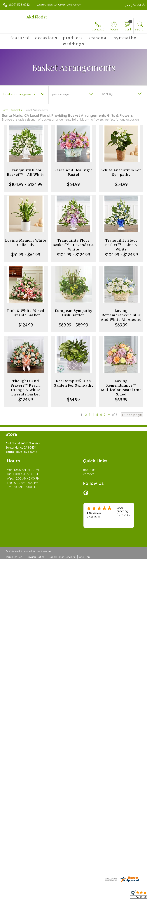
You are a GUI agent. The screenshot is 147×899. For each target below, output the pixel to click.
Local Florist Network (62, 557)
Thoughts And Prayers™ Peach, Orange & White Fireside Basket (26, 387)
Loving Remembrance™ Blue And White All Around (121, 315)
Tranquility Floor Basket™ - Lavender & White (73, 244)
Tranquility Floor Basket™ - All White (26, 172)
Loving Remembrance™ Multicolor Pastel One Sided (121, 387)
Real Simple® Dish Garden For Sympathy (74, 383)
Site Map (84, 557)
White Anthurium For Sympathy (121, 172)
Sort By (107, 94)
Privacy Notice (35, 557)
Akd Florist (37, 17)
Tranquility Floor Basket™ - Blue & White (121, 244)
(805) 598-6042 (19, 4)
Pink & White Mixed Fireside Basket (25, 313)
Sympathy (16, 109)
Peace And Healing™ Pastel (73, 172)
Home (5, 109)
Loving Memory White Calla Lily (25, 242)
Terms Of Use (14, 557)
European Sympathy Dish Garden (73, 313)
